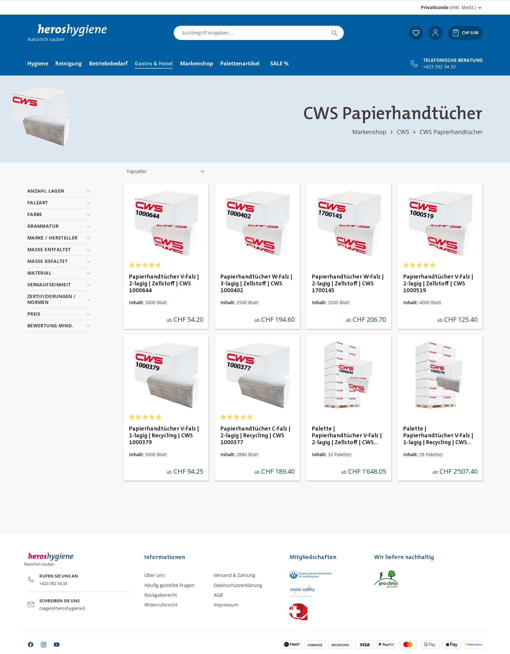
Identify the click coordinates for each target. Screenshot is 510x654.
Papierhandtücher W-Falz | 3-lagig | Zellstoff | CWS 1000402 (256, 283)
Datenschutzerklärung (238, 585)
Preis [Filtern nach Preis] (59, 314)
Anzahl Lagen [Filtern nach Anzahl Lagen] (59, 191)
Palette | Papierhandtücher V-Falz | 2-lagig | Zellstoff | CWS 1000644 (347, 436)
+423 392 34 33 (439, 67)
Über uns (154, 575)
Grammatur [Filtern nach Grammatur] (59, 226)
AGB (218, 595)
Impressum (226, 605)
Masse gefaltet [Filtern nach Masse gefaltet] (59, 261)
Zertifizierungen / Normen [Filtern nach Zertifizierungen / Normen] (59, 299)
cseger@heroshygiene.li (62, 608)
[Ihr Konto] (435, 33)
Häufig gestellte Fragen (169, 585)
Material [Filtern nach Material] (59, 273)
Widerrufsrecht (161, 605)
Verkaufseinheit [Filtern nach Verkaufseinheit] (59, 284)
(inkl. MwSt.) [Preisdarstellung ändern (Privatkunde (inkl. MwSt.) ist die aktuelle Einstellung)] (448, 7)
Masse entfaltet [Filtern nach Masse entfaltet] (59, 249)
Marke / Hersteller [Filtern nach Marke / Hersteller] (59, 238)
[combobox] (250, 33)
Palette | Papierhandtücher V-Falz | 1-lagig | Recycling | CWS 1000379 (438, 436)
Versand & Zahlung (234, 575)
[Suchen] (335, 33)
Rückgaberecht (160, 595)
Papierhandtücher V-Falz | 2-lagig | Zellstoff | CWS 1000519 (438, 283)
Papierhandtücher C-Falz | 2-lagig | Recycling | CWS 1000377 (255, 435)
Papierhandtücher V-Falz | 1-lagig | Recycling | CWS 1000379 (164, 435)
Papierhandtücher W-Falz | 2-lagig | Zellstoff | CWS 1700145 (348, 283)
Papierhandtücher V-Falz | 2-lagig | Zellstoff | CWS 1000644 (164, 283)
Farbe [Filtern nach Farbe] (59, 214)
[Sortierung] (166, 171)
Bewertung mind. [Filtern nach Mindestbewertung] (59, 325)
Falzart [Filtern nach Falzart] (59, 202)
